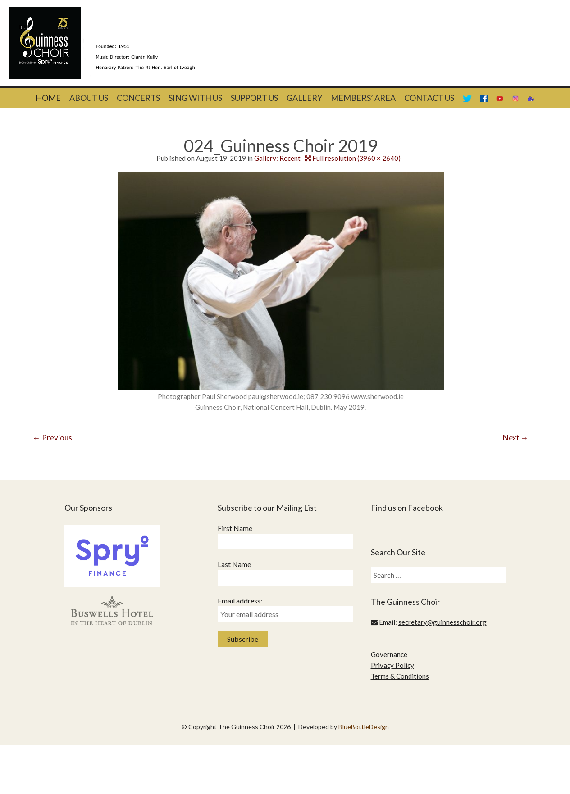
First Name (235, 528)
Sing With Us (195, 98)
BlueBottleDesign (363, 726)
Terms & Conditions (400, 676)
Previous (52, 437)
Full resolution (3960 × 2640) (356, 158)
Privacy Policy (392, 665)
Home (48, 98)
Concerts (138, 98)
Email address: (240, 600)
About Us (88, 98)
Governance (389, 654)
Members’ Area (363, 98)
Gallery (304, 98)
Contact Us (429, 98)
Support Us (254, 98)
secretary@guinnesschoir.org (442, 622)
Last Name (234, 564)
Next (516, 437)
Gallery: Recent (277, 158)
